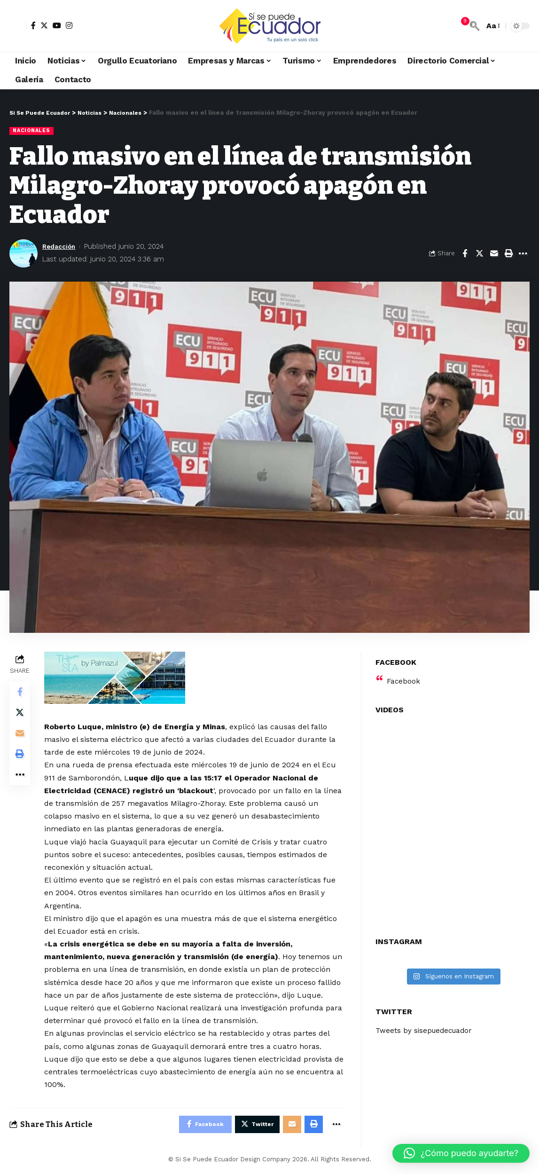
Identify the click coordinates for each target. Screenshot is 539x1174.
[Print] (508, 253)
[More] (523, 253)
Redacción (60, 247)
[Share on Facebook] (464, 253)
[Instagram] (69, 25)
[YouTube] (56, 25)
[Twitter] (44, 25)
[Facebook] (33, 25)
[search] (474, 26)
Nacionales (33, 130)
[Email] (493, 253)
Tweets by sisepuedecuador (426, 1025)
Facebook (404, 675)
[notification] (460, 26)
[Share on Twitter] (479, 253)
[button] (461, 1153)
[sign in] (18, 26)
